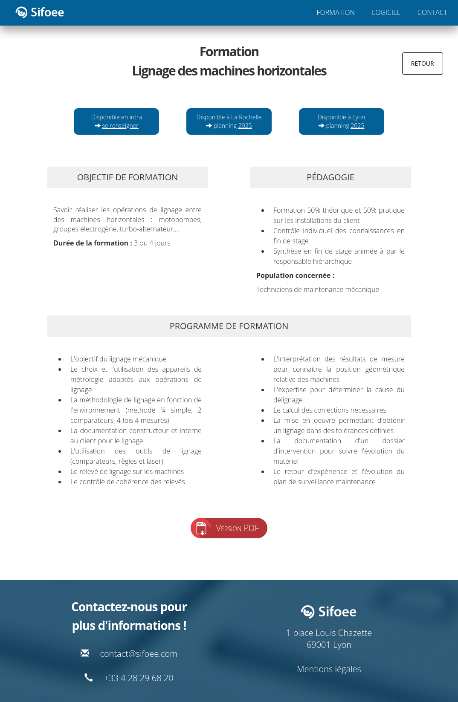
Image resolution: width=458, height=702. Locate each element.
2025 (245, 125)
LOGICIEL (386, 12)
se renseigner (120, 125)
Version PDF (237, 528)
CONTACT (432, 12)
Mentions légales (329, 669)
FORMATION (336, 12)
